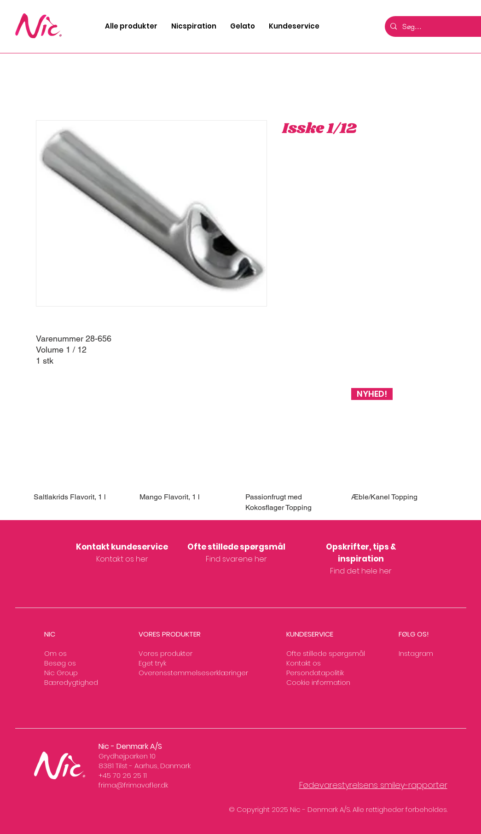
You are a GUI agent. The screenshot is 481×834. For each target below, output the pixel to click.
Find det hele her (361, 571)
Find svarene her (236, 559)
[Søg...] (439, 26)
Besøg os (60, 663)
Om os (55, 653)
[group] (240, 450)
